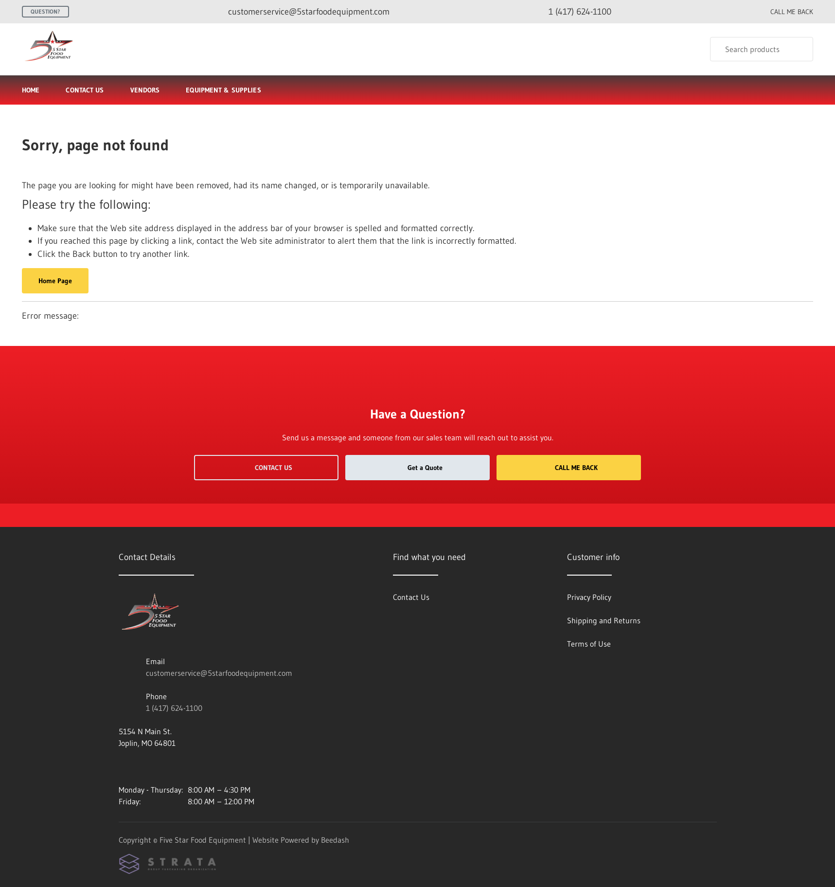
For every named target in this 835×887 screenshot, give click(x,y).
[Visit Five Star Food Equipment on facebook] (123, 766)
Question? (45, 11)
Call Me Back (569, 467)
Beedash (335, 840)
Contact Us (85, 90)
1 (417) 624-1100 (174, 708)
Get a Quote (418, 467)
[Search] (761, 49)
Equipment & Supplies (227, 90)
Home (30, 90)
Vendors (145, 90)
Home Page (55, 280)
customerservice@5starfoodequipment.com (219, 673)
